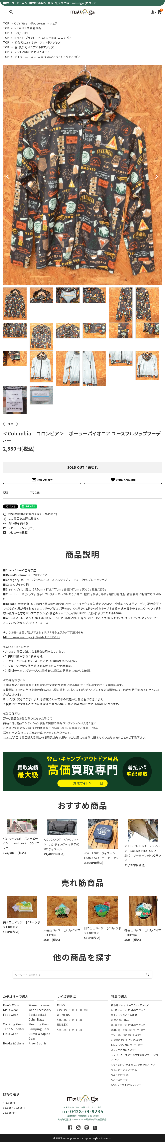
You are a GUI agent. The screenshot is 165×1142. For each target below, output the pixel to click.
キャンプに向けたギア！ (123, 1050)
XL (81, 1010)
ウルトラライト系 (120, 1074)
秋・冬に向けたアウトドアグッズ (128, 1010)
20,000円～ (10, 1112)
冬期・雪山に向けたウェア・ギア (128, 1030)
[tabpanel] (82, 175)
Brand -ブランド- (25, 38)
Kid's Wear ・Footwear (29, 23)
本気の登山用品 (120, 1020)
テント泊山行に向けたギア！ (31, 52)
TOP (6, 23)
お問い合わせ (42, 479)
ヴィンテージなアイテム (124, 1069)
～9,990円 (21, 33)
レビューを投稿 (15, 532)
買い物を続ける (15, 523)
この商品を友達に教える (21, 518)
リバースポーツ (119, 1079)
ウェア (54, 23)
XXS (59, 1010)
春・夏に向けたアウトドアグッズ (34, 47)
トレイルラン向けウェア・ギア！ (127, 1045)
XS (65, 1010)
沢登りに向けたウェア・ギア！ (126, 1040)
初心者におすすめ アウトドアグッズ (37, 42)
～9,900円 (9, 1102)
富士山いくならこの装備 (124, 1015)
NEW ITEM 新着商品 (28, 28)
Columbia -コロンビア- (57, 38)
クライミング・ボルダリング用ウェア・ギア (133, 1064)
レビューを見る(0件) (18, 528)
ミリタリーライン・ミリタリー (126, 1084)
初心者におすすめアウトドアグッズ (130, 1005)
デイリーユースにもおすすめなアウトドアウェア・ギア (47, 57)
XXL (86, 1010)
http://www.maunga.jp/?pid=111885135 (31, 637)
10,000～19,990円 (14, 1107)
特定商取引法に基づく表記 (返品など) (30, 514)
